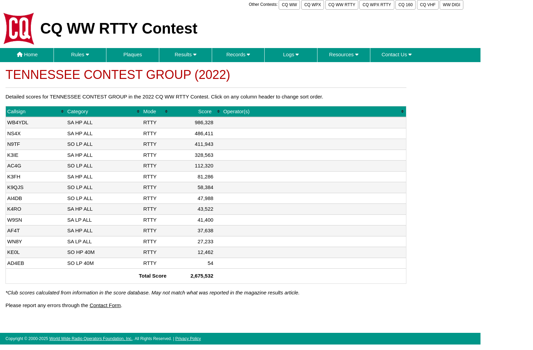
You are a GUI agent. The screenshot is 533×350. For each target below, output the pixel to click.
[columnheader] (36, 112)
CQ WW (289, 4)
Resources (343, 54)
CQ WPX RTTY (376, 4)
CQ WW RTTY (341, 4)
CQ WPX (312, 4)
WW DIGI (451, 4)
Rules (80, 54)
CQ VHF (428, 4)
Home (27, 54)
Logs (291, 54)
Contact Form (105, 305)
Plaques (133, 54)
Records (238, 54)
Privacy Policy (188, 338)
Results (185, 54)
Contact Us (397, 54)
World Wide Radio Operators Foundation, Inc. (91, 338)
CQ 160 (405, 4)
